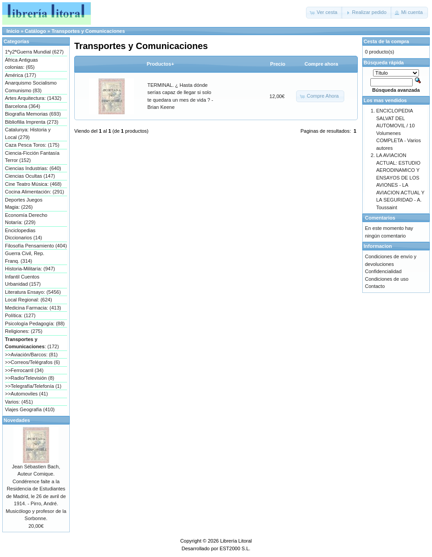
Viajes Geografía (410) (29, 409)
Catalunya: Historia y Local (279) (28, 133)
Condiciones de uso (387, 279)
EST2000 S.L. (235, 548)
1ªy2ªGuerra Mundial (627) (34, 51)
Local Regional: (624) (28, 299)
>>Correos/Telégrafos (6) (32, 362)
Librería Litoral (236, 541)
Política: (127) (20, 315)
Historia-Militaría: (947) (30, 268)
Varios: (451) (19, 401)
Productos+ (160, 64)
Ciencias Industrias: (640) (33, 168)
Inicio (12, 31)
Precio (277, 64)
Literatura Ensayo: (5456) (33, 292)
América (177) (20, 75)
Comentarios (380, 217)
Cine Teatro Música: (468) (33, 184)
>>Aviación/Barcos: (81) (31, 354)
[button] (324, 12)
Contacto (375, 286)
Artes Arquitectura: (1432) (33, 98)
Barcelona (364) (22, 106)
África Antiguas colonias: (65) (21, 63)
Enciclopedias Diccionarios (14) (23, 234)
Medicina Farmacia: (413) (33, 307)
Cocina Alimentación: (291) (34, 191)
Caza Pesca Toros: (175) (32, 145)
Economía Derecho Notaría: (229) (26, 218)
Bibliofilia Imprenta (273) (31, 122)
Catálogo (35, 31)
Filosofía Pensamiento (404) (36, 245)
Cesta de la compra (386, 41)
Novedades (17, 420)
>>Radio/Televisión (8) (29, 378)
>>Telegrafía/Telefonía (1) (33, 386)
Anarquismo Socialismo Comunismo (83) (31, 86)
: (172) (32, 343)
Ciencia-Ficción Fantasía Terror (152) (32, 156)
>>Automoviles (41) (26, 393)
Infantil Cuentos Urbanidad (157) (23, 280)
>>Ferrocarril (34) (24, 370)
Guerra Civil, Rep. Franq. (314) (24, 257)
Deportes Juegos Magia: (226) (23, 203)
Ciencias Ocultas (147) (30, 176)
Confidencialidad (383, 271)
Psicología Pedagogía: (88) (35, 323)
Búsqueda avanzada (396, 90)
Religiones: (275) (23, 331)
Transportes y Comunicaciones (88, 31)
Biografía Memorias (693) (33, 114)
